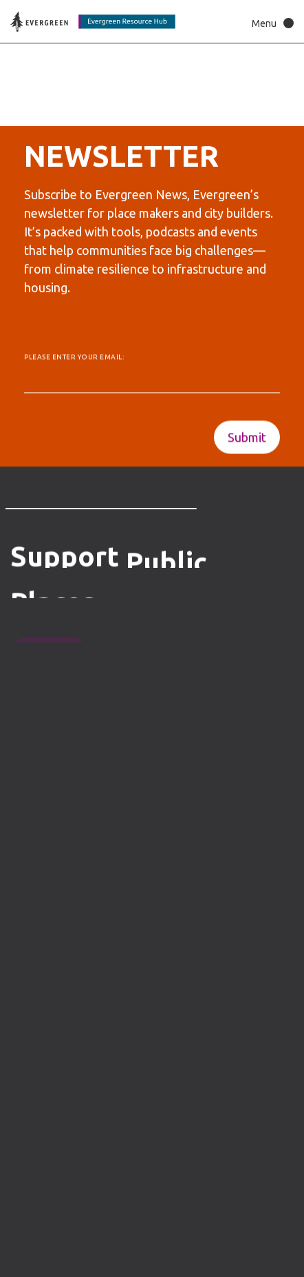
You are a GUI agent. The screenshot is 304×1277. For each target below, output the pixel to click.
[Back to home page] (92, 22)
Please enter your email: (74, 359)
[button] (269, 23)
